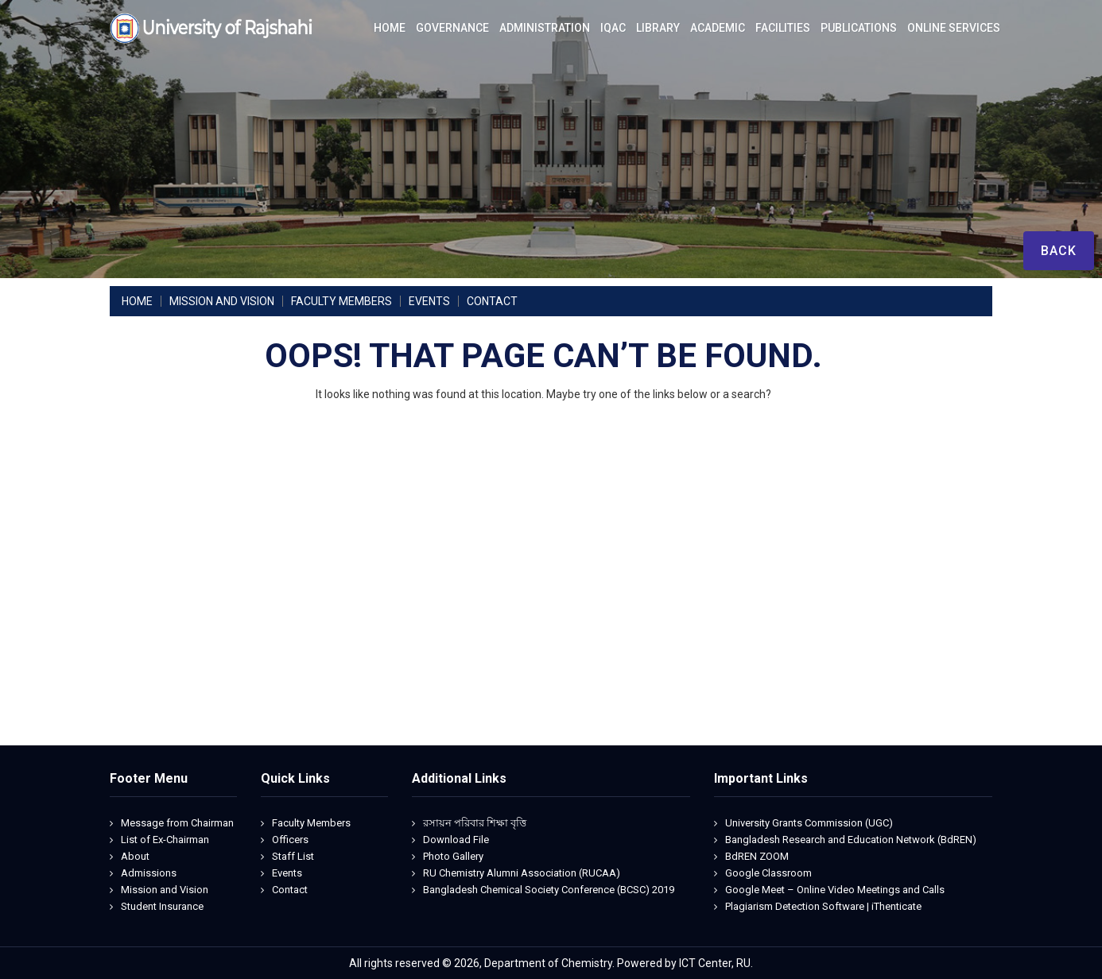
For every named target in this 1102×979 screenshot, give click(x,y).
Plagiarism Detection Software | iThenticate (823, 906)
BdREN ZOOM (757, 856)
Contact (290, 890)
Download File (456, 840)
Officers (290, 840)
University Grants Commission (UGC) (809, 823)
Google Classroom (768, 873)
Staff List (293, 856)
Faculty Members (311, 823)
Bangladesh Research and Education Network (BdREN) (850, 840)
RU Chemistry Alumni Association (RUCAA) (521, 873)
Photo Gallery (453, 856)
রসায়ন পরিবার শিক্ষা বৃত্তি (474, 823)
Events (287, 873)
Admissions (149, 873)
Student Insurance (162, 906)
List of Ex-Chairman (165, 840)
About (135, 856)
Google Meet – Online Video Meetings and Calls (835, 890)
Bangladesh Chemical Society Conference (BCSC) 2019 (548, 890)
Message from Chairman (177, 823)
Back (1059, 250)
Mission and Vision (164, 890)
